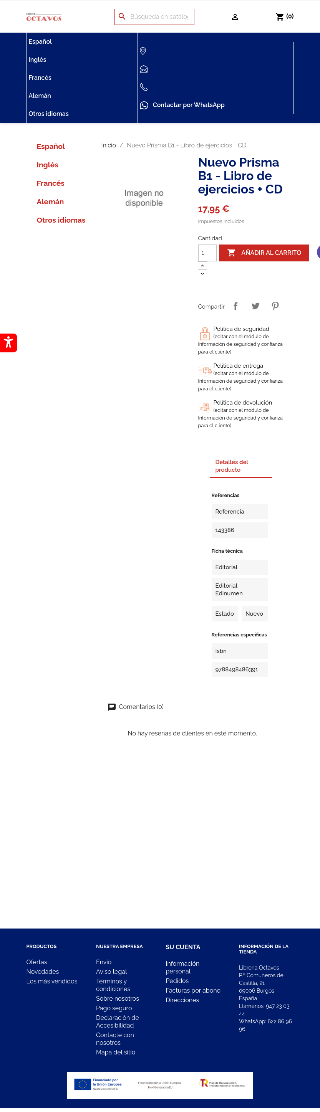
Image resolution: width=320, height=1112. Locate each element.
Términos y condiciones (113, 985)
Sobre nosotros (117, 998)
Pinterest (275, 306)
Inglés (37, 59)
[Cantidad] (207, 253)
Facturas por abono (193, 990)
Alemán (39, 95)
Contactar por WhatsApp (182, 105)
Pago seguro (114, 1008)
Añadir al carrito (264, 253)
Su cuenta (183, 947)
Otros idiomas (48, 113)
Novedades (43, 971)
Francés (39, 77)
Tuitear (255, 306)
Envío (103, 962)
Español (40, 41)
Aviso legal (111, 971)
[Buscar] (154, 17)
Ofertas (37, 962)
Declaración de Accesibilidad (117, 1021)
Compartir (235, 306)
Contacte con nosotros (115, 1038)
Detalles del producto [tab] (232, 466)
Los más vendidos (52, 981)
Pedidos (177, 981)
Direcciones (182, 1000)
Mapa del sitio (115, 1052)
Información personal (183, 967)
